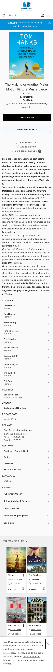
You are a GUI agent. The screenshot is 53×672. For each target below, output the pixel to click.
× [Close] (48, 644)
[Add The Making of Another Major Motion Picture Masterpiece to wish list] (26, 142)
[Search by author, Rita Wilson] (26, 374)
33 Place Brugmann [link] (36, 625)
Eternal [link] (11, 575)
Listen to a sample (27, 129)
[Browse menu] (48, 15)
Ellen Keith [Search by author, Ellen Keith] (35, 579)
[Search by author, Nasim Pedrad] (26, 349)
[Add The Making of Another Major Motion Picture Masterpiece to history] (27, 147)
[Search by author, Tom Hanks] (26, 307)
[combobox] (21, 15)
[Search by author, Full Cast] (26, 382)
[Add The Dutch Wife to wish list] (44, 589)
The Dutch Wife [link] (36, 575)
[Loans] (42, 16)
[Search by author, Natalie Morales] (26, 332)
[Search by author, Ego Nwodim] (26, 341)
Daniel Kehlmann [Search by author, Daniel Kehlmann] (16, 630)
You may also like (15, 541)
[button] (27, 117)
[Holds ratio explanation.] (39, 151)
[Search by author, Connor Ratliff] (26, 357)
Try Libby (12, 22)
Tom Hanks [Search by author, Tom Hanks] (28, 97)
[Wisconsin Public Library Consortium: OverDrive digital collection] (26, 6)
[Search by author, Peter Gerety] (26, 324)
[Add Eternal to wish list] (23, 589)
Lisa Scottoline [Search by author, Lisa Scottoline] (16, 579)
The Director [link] (14, 625)
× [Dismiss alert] (49, 23)
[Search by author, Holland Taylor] (26, 366)
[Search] (4, 15)
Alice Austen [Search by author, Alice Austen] (36, 630)
